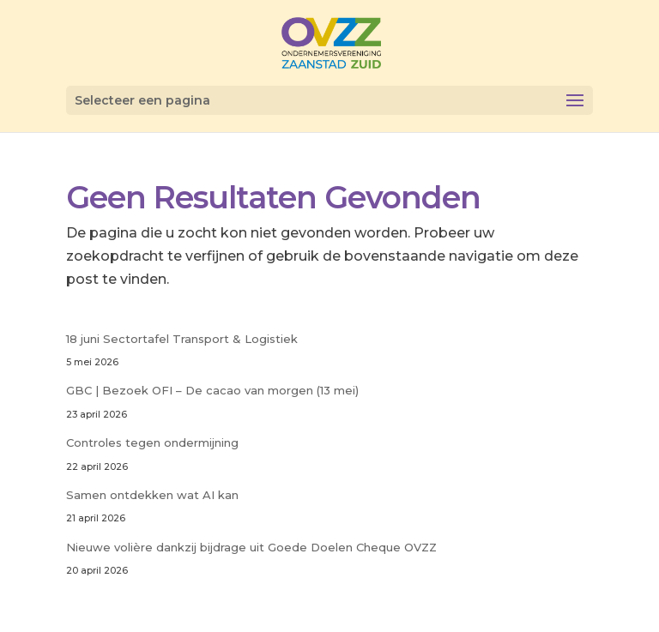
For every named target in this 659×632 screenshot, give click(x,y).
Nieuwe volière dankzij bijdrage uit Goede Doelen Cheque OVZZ (251, 547)
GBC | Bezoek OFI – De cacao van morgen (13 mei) (212, 390)
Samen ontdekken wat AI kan (152, 495)
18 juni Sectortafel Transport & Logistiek (182, 339)
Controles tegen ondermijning (152, 442)
